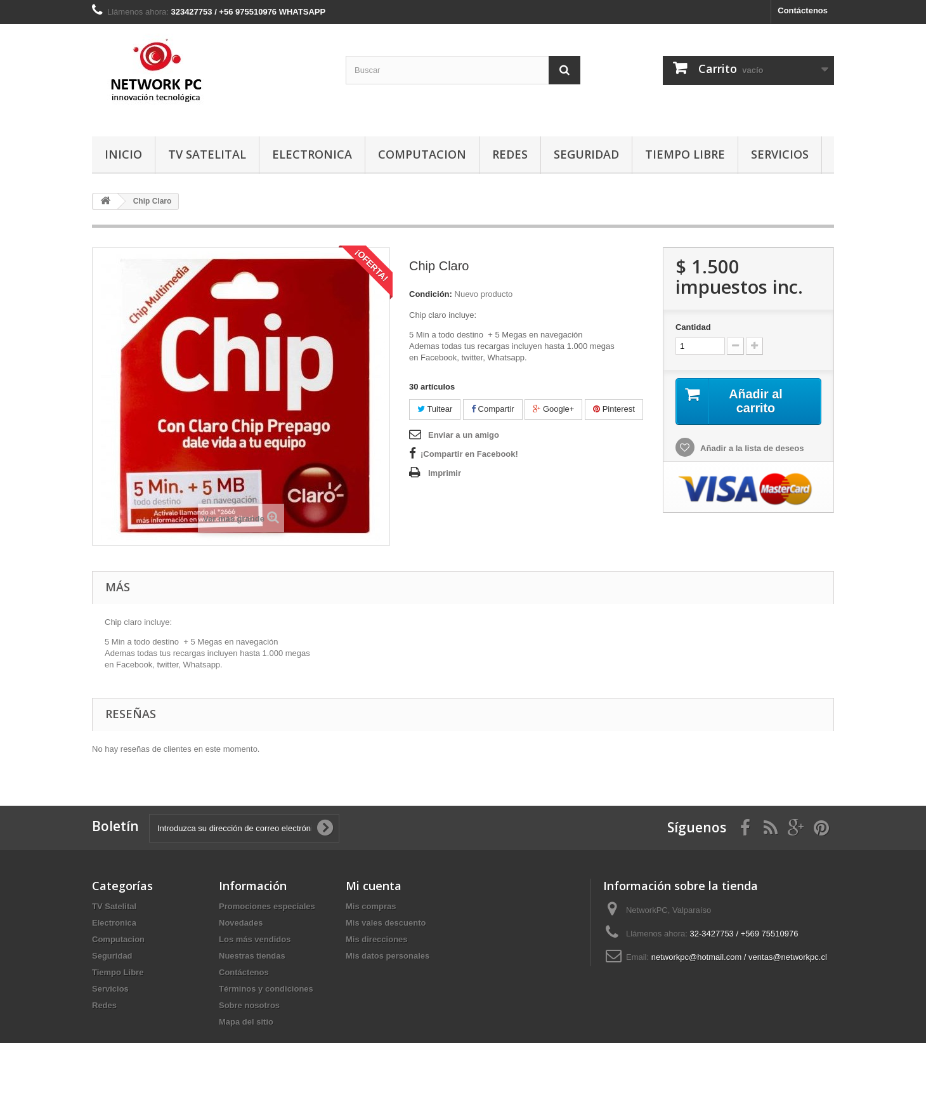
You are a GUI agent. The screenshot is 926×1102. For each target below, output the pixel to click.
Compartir (492, 409)
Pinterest (614, 409)
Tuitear (434, 409)
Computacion (422, 154)
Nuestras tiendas (252, 956)
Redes (510, 154)
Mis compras (371, 906)
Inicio (123, 154)
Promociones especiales (267, 906)
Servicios (780, 154)
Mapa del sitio (246, 1022)
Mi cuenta (373, 885)
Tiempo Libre (685, 154)
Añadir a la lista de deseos (751, 448)
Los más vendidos (254, 939)
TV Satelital (207, 154)
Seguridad (586, 154)
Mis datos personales (387, 956)
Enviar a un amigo (463, 435)
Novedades (241, 923)
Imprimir (444, 473)
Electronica (312, 154)
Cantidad (693, 327)
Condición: (430, 294)
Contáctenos (803, 10)
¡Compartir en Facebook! (469, 454)
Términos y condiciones (266, 989)
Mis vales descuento (386, 923)
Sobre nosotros (249, 1005)
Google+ (553, 409)
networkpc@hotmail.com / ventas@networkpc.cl (739, 957)
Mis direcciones (377, 939)
